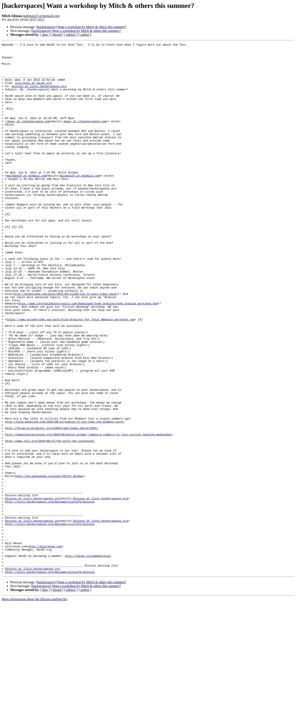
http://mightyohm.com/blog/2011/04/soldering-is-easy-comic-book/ (65, 344)
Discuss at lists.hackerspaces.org (32, 590)
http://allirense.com (44, 647)
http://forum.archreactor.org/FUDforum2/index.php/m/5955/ (51, 505)
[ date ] (45, 34)
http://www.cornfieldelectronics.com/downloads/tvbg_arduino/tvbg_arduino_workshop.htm (88, 356)
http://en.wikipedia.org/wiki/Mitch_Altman (49, 563)
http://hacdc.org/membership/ (88, 659)
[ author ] (85, 34)
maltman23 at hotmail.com (41, 16)
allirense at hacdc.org (33, 91)
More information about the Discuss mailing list (34, 705)
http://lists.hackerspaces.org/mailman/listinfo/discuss (50, 593)
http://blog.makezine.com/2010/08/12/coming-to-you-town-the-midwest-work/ (65, 498)
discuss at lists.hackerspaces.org (39, 95)
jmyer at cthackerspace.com (28, 137)
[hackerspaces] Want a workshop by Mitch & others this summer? (81, 27)
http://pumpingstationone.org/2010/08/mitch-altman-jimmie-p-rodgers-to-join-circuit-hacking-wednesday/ (89, 513)
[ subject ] (71, 34)
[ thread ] (57, 34)
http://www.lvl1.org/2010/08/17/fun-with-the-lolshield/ (50, 521)
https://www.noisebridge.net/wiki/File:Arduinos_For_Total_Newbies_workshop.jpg (70, 375)
